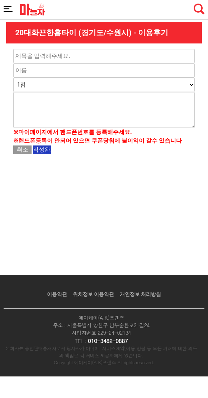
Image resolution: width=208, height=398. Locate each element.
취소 (22, 149)
